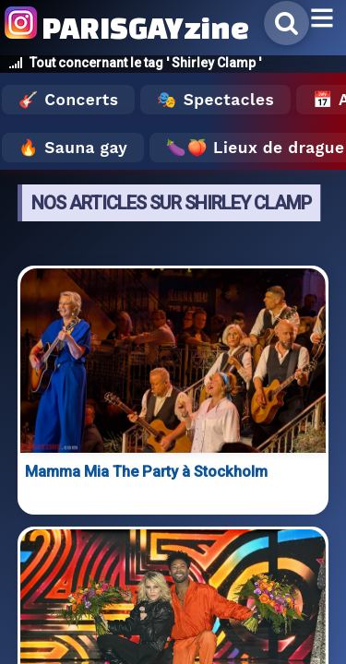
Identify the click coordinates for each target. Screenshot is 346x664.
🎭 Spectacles (215, 99)
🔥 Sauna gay (72, 147)
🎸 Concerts (68, 99)
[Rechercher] (286, 23)
